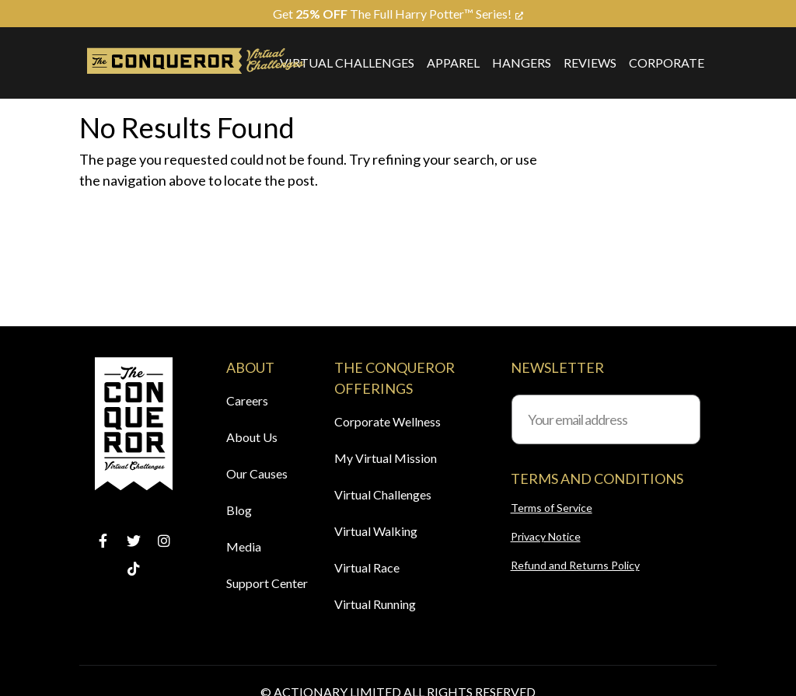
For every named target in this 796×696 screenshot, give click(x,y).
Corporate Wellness (387, 421)
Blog (239, 510)
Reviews (590, 62)
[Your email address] (605, 419)
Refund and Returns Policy (575, 565)
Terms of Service (551, 507)
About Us (252, 437)
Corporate (666, 62)
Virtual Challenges (347, 62)
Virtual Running (375, 604)
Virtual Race (367, 567)
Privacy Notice (546, 536)
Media (243, 546)
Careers (247, 400)
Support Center (267, 583)
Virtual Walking (375, 531)
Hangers (521, 62)
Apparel (453, 62)
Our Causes (257, 473)
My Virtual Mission (385, 458)
